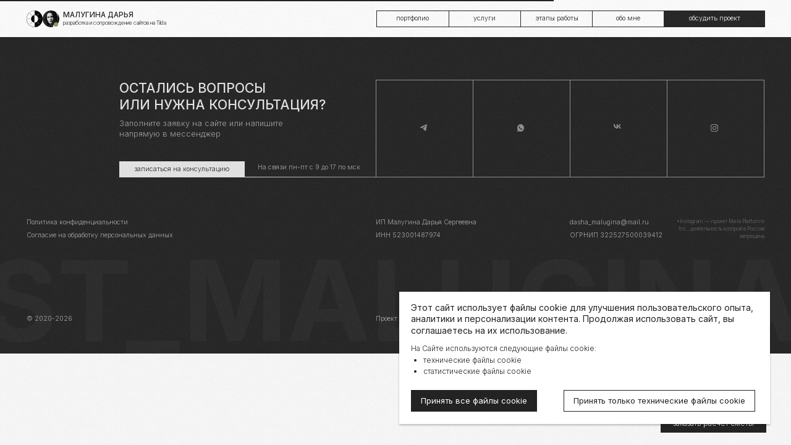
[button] (714, 19)
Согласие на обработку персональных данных (100, 235)
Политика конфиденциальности (77, 222)
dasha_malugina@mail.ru (609, 222)
